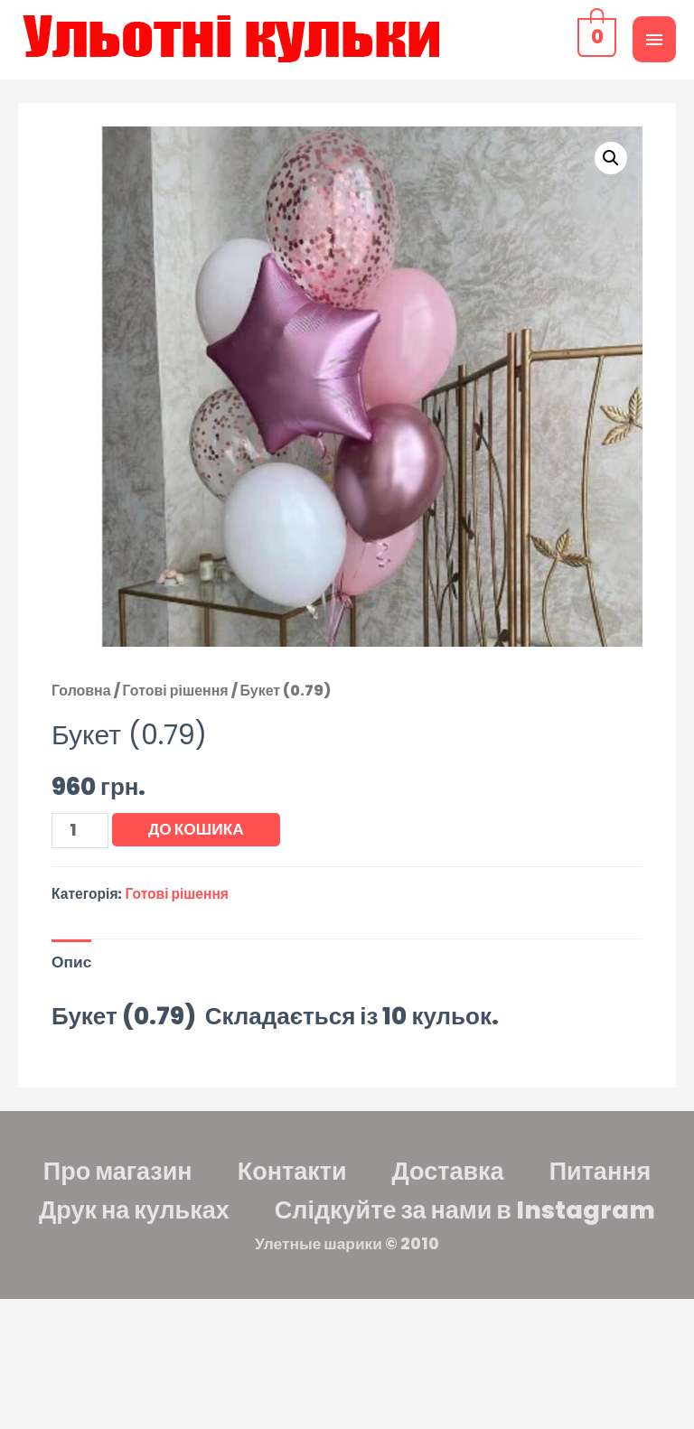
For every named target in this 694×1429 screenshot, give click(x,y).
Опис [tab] (71, 962)
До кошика (196, 829)
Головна (81, 690)
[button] (611, 158)
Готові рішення (176, 690)
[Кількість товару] (80, 830)
